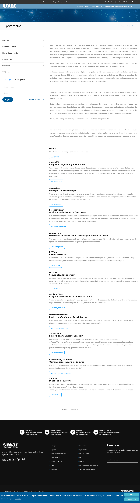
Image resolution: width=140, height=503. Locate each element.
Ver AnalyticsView (58, 314)
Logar (7, 105)
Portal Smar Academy (58, 459)
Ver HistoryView (57, 252)
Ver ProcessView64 (58, 232)
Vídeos (115, 9)
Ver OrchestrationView (59, 334)
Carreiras (99, 2)
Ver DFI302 (55, 163)
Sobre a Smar (46, 2)
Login (133, 9)
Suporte (87, 9)
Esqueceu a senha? (36, 105)
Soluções (41, 9)
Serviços (76, 9)
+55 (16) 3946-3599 (31, 440)
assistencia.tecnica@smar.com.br (109, 438)
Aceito (132, 494)
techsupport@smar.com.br (58, 438)
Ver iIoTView (55, 295)
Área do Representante (87, 475)
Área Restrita (109, 2)
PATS (106, 9)
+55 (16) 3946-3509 (105, 440)
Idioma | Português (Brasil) (127, 2)
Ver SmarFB (55, 401)
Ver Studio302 (56, 187)
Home (37, 2)
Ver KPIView (55, 271)
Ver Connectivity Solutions (61, 379)
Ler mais (18, 499)
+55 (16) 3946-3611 (55, 440)
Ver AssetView (56, 210)
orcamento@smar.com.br (33, 438)
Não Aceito (132, 499)
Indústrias (65, 9)
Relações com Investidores (74, 2)
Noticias (97, 9)
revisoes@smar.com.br (83, 438)
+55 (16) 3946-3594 (82, 440)
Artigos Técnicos (58, 2)
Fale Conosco (89, 2)
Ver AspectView (57, 358)
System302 (53, 9)
